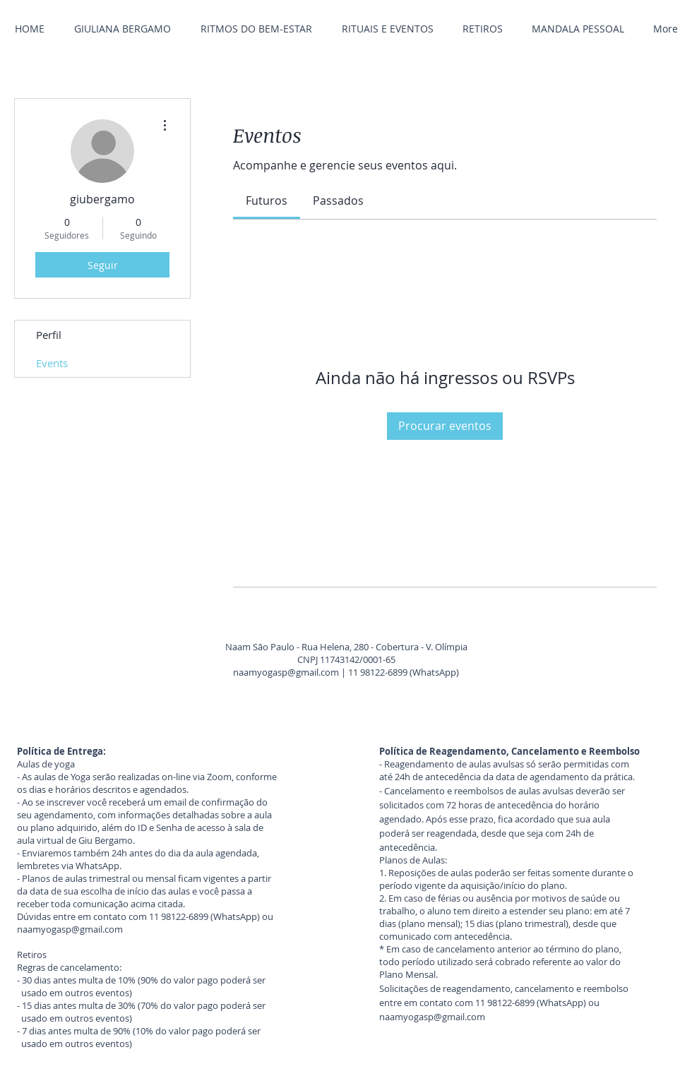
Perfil (48, 335)
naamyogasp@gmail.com (286, 672)
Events (52, 363)
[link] (266, 200)
